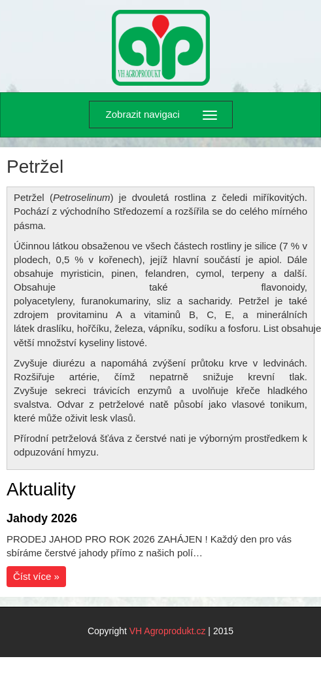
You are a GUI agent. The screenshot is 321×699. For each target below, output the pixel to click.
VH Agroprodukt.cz (167, 631)
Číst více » (36, 576)
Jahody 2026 (42, 518)
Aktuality (41, 489)
